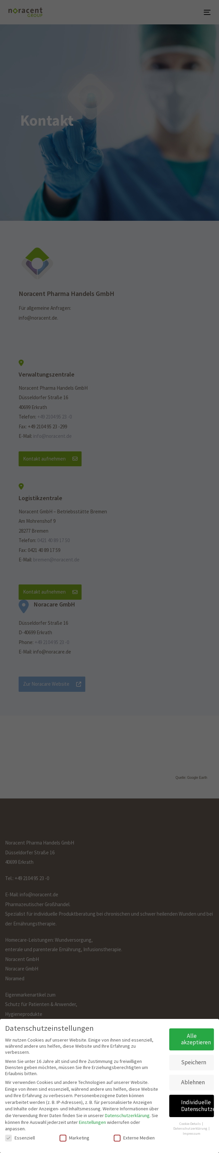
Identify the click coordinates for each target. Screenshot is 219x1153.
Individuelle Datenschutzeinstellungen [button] (197, 1104)
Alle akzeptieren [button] (196, 1038)
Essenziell (20, 1137)
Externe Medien (134, 1137)
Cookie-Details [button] (190, 1122)
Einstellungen (92, 1121)
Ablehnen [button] (193, 1081)
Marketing (74, 1137)
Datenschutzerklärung (127, 1114)
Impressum (191, 1132)
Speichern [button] (193, 1061)
